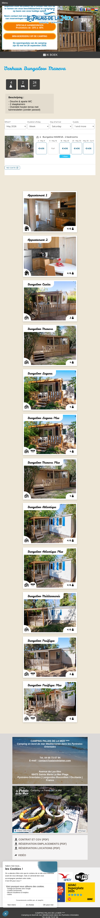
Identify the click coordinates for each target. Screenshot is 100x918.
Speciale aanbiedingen (29, 26)
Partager (82, 831)
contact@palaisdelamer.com (55, 760)
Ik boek (50, 54)
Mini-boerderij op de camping (29, 36)
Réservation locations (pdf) (37, 848)
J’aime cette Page (22, 831)
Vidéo (20, 855)
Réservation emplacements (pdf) (40, 843)
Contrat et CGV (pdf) (31, 839)
